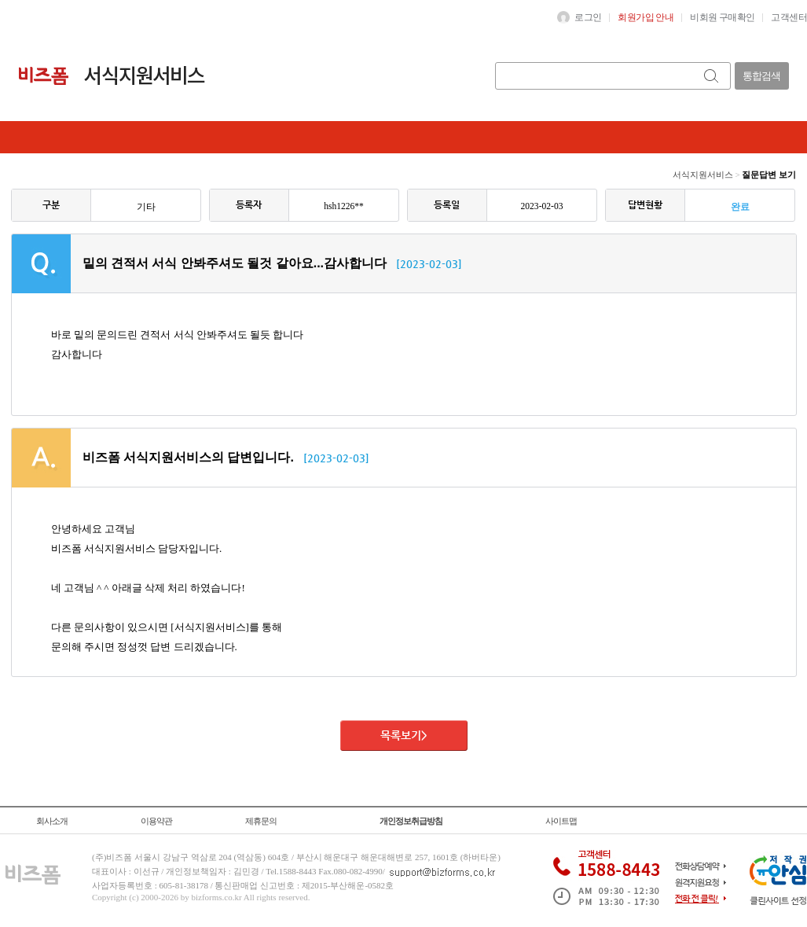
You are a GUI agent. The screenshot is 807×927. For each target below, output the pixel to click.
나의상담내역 (244, 137)
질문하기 (162, 137)
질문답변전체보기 (68, 137)
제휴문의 (261, 821)
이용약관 (156, 821)
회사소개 (52, 821)
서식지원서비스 (703, 174)
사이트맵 (561, 821)
